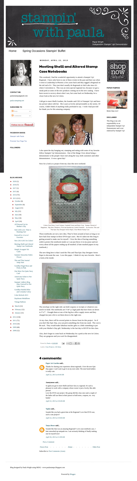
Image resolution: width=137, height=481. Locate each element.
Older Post (96, 447)
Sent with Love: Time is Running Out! (22, 231)
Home (12, 50)
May (16, 218)
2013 (15, 198)
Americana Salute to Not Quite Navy (23, 278)
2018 (15, 185)
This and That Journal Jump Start (22, 261)
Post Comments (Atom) (57, 451)
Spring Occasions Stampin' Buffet (43, 50)
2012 (15, 317)
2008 (15, 331)
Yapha (48, 409)
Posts (14, 111)
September (19, 205)
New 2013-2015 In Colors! (23, 241)
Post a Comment (48, 442)
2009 (15, 327)
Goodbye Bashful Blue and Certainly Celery (22, 291)
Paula (49, 343)
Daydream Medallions (22, 298)
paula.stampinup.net (17, 101)
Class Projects (49, 347)
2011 (15, 320)
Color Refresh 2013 (21, 295)
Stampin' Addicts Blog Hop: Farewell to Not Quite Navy (22, 284)
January (18, 313)
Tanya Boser (50, 426)
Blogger (72, 474)
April (17, 221)
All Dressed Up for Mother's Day (21, 225)
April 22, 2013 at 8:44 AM (55, 375)
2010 (15, 324)
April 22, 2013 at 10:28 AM (55, 401)
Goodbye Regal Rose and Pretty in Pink (23, 267)
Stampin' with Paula (17, 136)
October (18, 201)
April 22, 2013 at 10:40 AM (55, 418)
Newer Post (44, 447)
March (17, 306)
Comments (16, 116)
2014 (15, 195)
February (18, 310)
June (16, 215)
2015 (15, 191)
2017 (15, 188)
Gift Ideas (58, 347)
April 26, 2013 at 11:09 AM (55, 437)
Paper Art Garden (52, 363)
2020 (15, 181)
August (17, 208)
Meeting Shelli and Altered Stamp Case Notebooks (23, 245)
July (16, 211)
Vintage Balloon (20, 302)
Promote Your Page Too (18, 141)
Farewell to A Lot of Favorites (21, 236)
